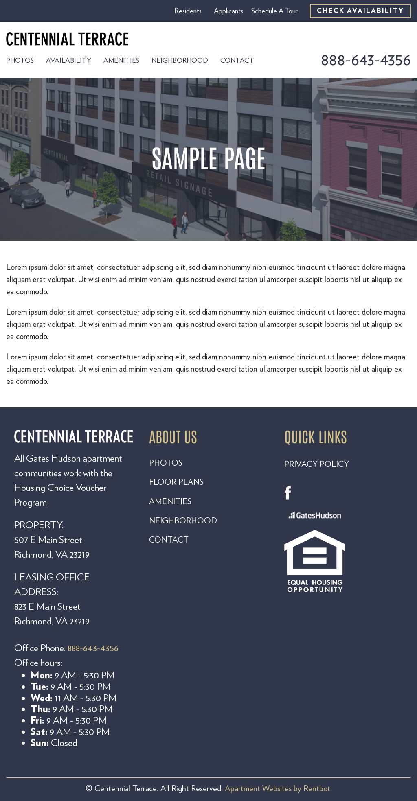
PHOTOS (165, 463)
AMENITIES (170, 501)
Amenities (121, 60)
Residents (188, 11)
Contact (237, 60)
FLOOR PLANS (176, 482)
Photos (20, 60)
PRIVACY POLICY (316, 464)
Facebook (291, 493)
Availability (68, 60)
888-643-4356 (365, 59)
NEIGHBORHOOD (183, 520)
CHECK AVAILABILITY (360, 10)
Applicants (228, 11)
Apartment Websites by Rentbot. (278, 788)
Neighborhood (179, 60)
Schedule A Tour (274, 11)
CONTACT (169, 540)
